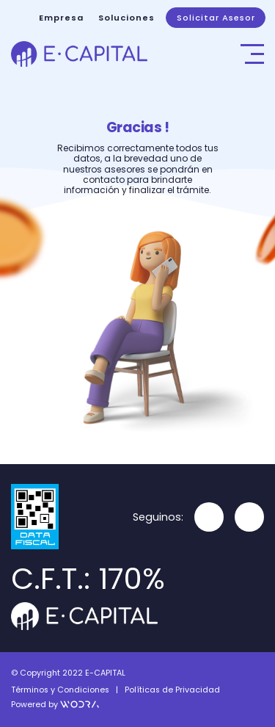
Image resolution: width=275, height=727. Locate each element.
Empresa (61, 18)
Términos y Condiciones (60, 689)
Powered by (55, 704)
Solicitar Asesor (216, 18)
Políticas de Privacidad (172, 689)
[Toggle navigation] (252, 54)
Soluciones (126, 18)
